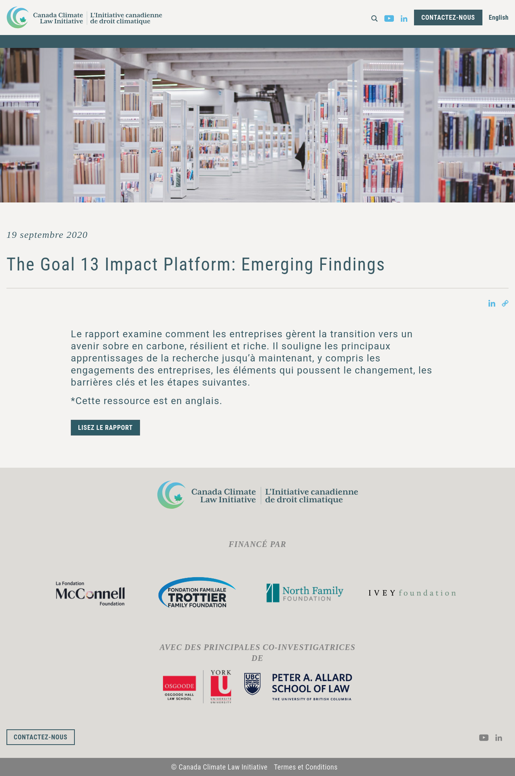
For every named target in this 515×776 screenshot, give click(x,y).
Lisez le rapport (105, 427)
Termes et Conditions (306, 767)
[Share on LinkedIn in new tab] (491, 302)
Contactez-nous (448, 17)
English (499, 17)
